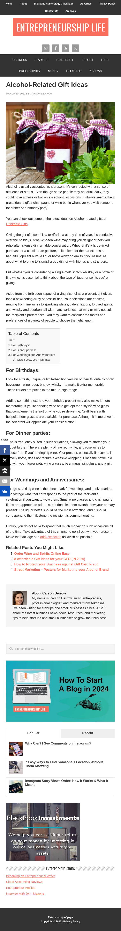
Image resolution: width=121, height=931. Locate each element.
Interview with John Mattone (25, 893)
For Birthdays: (20, 345)
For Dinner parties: (24, 350)
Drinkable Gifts (17, 224)
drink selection (50, 537)
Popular (33, 733)
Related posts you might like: (33, 359)
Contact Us (51, 11)
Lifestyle (73, 71)
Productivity (29, 71)
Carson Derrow (41, 93)
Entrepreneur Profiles (20, 887)
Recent (87, 733)
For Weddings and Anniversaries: (33, 355)
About (23, 3)
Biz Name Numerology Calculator (53, 3)
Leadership (65, 60)
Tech (104, 60)
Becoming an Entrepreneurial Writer (30, 876)
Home (9, 3)
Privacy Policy (107, 3)
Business (19, 60)
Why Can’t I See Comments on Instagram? (58, 743)
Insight (87, 60)
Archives (70, 11)
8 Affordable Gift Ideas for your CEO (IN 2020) (49, 559)
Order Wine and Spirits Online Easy (41, 553)
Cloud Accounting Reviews (24, 881)
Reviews (95, 71)
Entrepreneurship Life (60, 27)
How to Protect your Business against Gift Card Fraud (56, 564)
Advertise (85, 3)
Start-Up (41, 60)
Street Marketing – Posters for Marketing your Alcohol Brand (61, 569)
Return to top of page (60, 917)
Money (53, 71)
